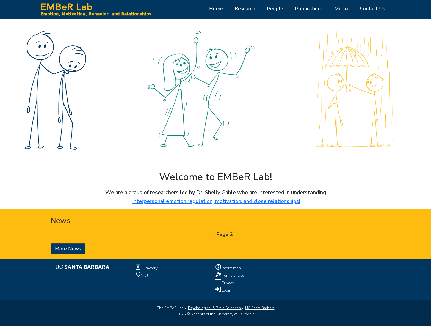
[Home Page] (95, 9)
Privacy (227, 282)
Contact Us (372, 8)
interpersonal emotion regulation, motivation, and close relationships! (216, 201)
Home (216, 8)
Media (341, 8)
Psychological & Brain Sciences (215, 308)
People (275, 8)
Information (231, 268)
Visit (144, 275)
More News (68, 248)
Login (226, 290)
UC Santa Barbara (260, 308)
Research (245, 8)
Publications (309, 8)
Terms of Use (232, 275)
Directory (149, 268)
